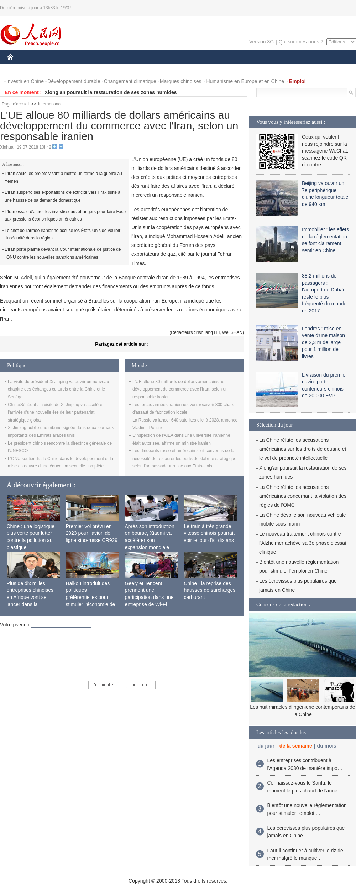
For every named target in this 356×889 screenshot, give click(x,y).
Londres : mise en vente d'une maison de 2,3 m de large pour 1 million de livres (323, 342)
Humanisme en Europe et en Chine (245, 81)
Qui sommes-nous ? (301, 42)
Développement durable (73, 81)
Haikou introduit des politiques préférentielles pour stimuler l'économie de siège (90, 597)
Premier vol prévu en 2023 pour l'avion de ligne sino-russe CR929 (92, 533)
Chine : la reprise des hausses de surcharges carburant (210, 590)
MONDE (82, 67)
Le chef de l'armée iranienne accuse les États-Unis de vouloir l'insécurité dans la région (62, 234)
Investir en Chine (25, 81)
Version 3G (261, 42)
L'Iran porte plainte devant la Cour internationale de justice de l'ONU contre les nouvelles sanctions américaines (63, 253)
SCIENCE (144, 67)
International (50, 104)
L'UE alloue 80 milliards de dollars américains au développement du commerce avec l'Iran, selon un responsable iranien (180, 389)
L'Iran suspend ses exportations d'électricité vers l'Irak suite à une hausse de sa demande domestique (62, 196)
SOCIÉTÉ (207, 67)
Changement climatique (130, 81)
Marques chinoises (180, 81)
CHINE (19, 67)
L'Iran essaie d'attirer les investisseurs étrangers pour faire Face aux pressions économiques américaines (65, 215)
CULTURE (176, 67)
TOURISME (298, 67)
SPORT (267, 67)
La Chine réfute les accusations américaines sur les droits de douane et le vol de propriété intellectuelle (302, 449)
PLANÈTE (239, 67)
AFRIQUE (112, 67)
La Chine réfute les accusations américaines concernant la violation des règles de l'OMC (302, 496)
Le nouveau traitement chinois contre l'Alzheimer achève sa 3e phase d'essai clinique (302, 542)
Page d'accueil (16, 104)
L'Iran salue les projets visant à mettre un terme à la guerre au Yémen (63, 177)
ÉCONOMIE (50, 67)
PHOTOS (331, 67)
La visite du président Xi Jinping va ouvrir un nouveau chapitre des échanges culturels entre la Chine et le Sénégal (58, 389)
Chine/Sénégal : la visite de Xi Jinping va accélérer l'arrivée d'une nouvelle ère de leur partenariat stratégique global (56, 412)
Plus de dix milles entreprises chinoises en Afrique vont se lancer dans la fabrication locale (30, 597)
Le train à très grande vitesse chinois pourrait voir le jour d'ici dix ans (209, 533)
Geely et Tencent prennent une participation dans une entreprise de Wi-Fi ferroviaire (149, 597)
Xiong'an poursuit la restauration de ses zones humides (110, 92)
